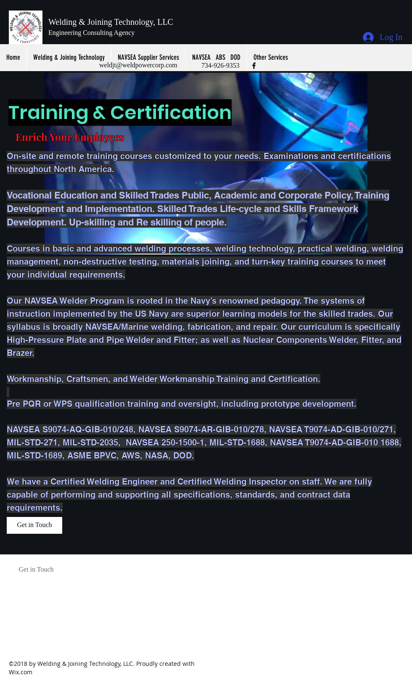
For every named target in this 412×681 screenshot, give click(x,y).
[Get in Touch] (34, 525)
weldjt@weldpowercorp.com (138, 65)
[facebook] (254, 65)
